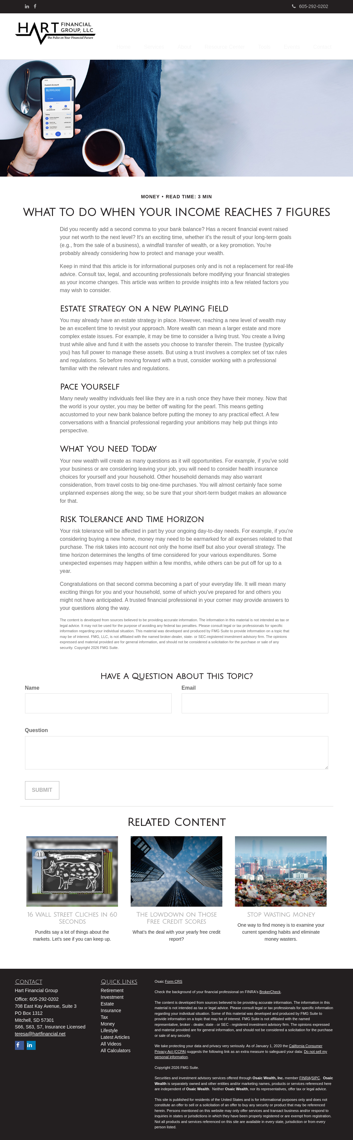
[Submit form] (42, 788)
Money (108, 1021)
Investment (112, 995)
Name (32, 686)
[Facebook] (35, 6)
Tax (104, 1015)
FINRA (304, 1076)
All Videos (111, 1042)
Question (36, 728)
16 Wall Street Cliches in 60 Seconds (72, 916)
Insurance (111, 1008)
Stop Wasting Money (281, 913)
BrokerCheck (270, 990)
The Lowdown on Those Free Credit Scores (176, 916)
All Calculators (115, 1048)
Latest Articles (115, 1035)
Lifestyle (109, 1028)
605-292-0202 (310, 6)
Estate (107, 1001)
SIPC (315, 1076)
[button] (172, 34)
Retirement (112, 988)
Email (189, 686)
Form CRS (173, 980)
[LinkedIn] (27, 6)
